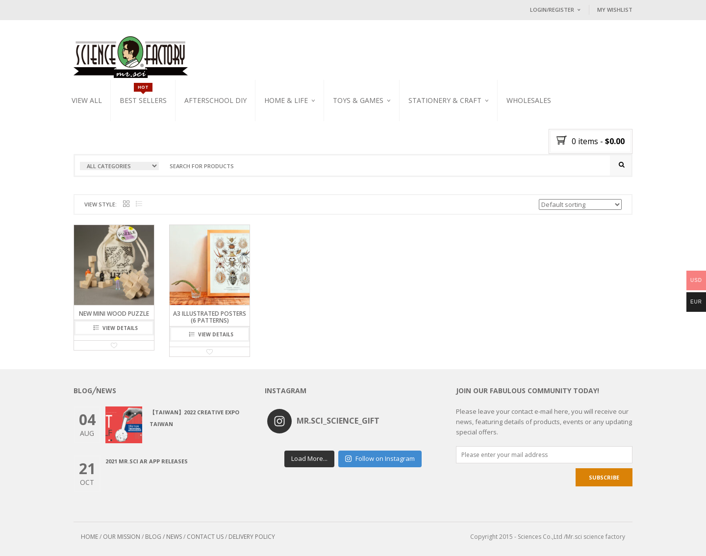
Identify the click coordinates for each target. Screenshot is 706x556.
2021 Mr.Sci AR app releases (146, 461)
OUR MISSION (121, 536)
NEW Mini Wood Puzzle (114, 313)
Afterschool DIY (215, 100)
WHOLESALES (528, 100)
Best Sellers (143, 100)
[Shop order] (580, 204)
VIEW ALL (87, 100)
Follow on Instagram (379, 458)
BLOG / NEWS (163, 536)
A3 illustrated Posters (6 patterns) (209, 316)
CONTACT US (205, 536)
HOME (89, 536)
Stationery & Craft (444, 100)
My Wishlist (614, 9)
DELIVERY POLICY (251, 536)
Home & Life (286, 100)
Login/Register (552, 9)
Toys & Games (358, 100)
